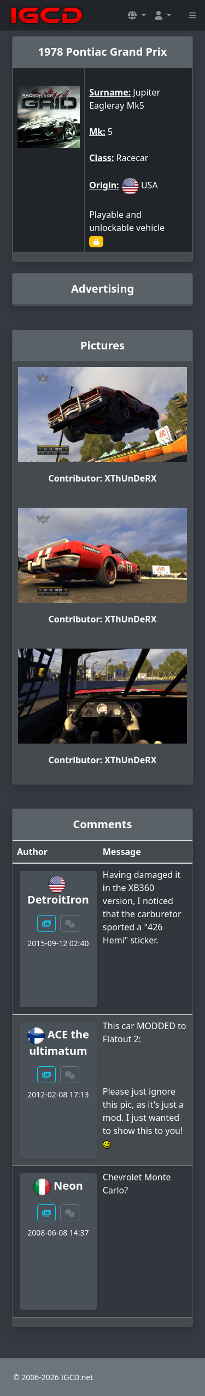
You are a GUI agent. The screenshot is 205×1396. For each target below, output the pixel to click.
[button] (137, 15)
